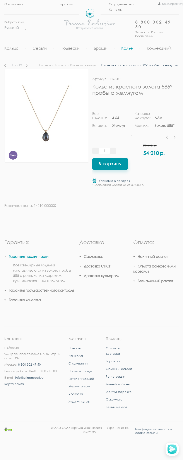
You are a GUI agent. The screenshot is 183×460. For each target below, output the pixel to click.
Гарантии (66, 4)
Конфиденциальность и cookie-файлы (153, 430)
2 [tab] (138, 135)
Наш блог (75, 356)
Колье (127, 48)
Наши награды (80, 371)
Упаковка (75, 394)
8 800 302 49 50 (29, 364)
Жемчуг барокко (119, 392)
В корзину (110, 163)
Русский (14, 28)
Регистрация (115, 376)
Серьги (39, 48)
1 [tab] (131, 135)
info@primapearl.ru (29, 377)
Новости (74, 348)
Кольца (11, 48)
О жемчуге (114, 399)
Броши (100, 48)
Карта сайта (14, 384)
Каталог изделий (81, 378)
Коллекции (157, 48)
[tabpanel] (113, 121)
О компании (14, 4)
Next (175, 138)
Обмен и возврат (119, 369)
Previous (168, 138)
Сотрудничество (121, 4)
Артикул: (99, 79)
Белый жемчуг (116, 407)
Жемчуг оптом (79, 386)
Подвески (70, 48)
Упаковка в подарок (114, 180)
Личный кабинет (118, 384)
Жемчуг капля (78, 401)
